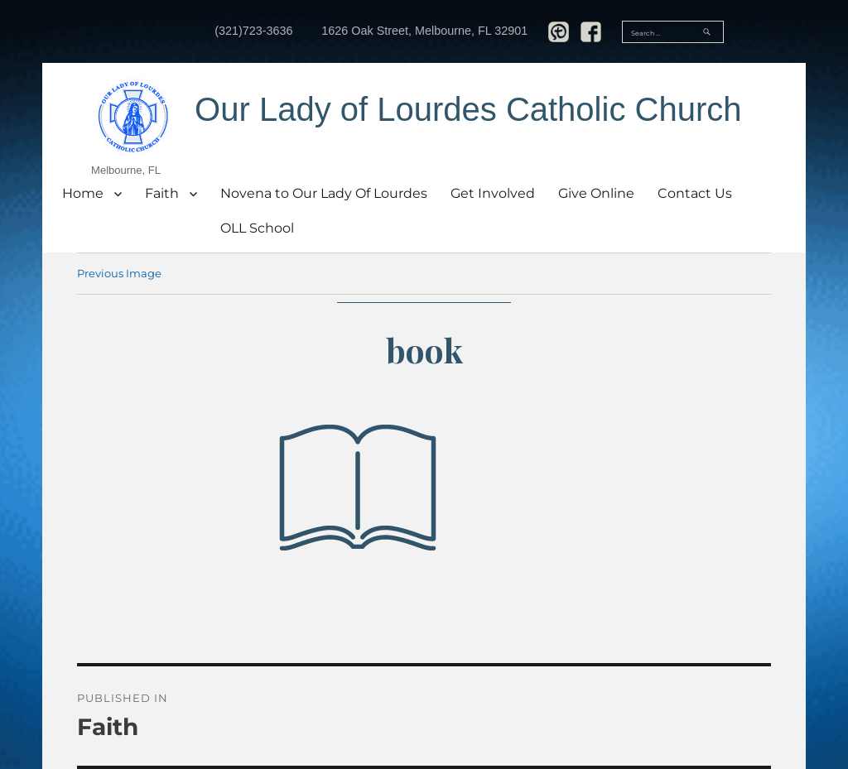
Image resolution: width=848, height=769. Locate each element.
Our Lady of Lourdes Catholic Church (468, 109)
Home (83, 193)
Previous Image (119, 273)
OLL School (257, 228)
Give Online (596, 193)
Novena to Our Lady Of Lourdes (323, 193)
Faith (162, 193)
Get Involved (492, 193)
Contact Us (695, 193)
